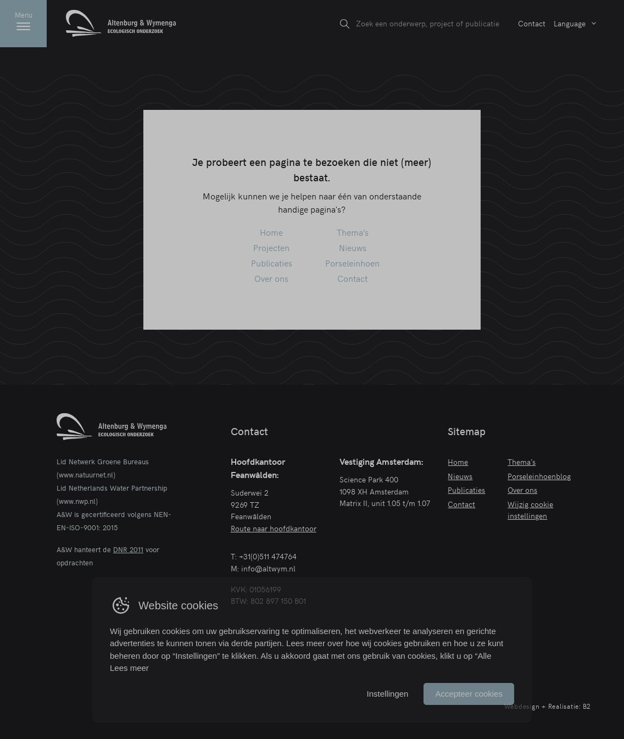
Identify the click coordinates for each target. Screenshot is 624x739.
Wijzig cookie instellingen (530, 509)
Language (570, 23)
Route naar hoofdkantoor (273, 528)
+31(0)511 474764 (268, 556)
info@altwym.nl (268, 568)
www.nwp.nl (77, 501)
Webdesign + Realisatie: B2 (548, 706)
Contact (531, 23)
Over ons (271, 278)
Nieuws (352, 247)
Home (271, 232)
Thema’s (353, 232)
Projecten (271, 247)
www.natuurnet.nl (86, 475)
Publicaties (271, 263)
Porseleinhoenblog (539, 475)
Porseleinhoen (352, 263)
